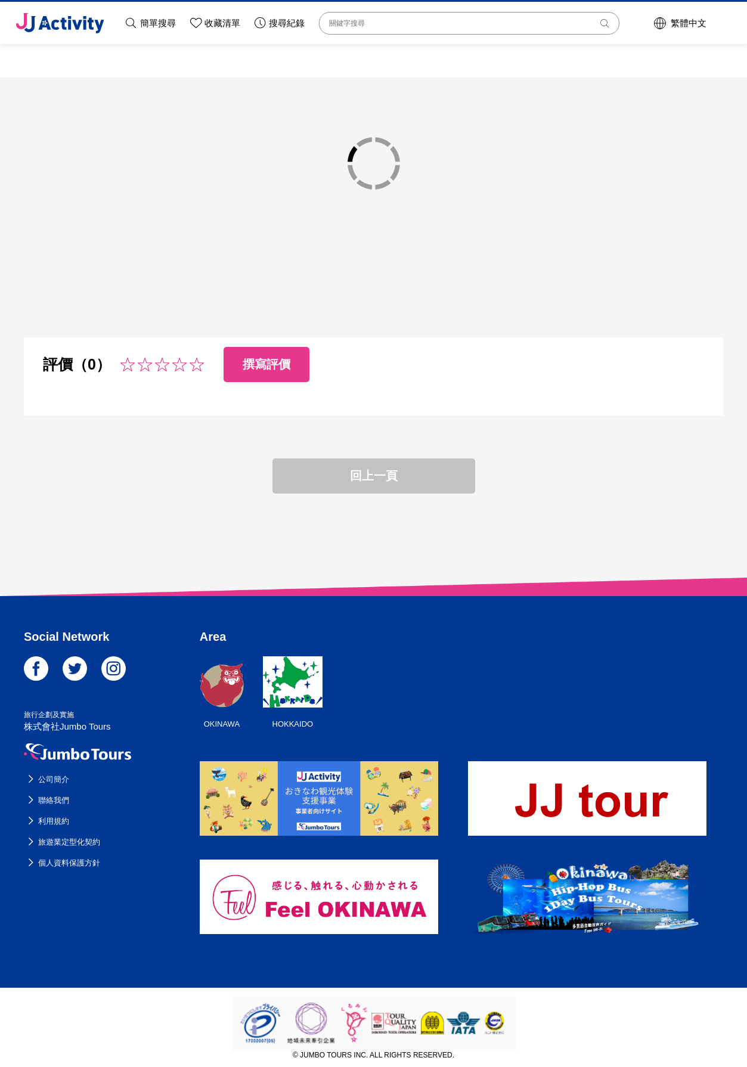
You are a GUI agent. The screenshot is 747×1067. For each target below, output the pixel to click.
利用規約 (53, 821)
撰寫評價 (266, 364)
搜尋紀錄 (287, 23)
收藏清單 (222, 23)
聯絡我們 (53, 800)
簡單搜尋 (158, 23)
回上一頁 (374, 475)
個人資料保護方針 (69, 862)
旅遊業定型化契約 (69, 842)
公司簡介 (53, 779)
